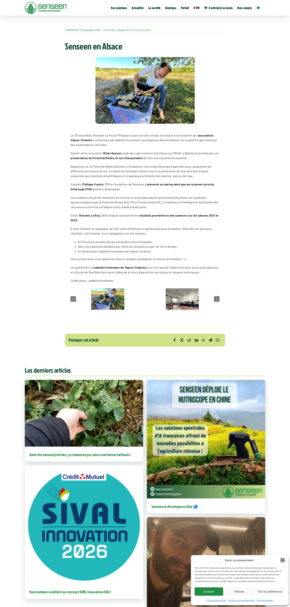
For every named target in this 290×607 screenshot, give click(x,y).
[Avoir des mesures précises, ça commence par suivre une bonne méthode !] (84, 413)
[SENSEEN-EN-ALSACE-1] (107, 299)
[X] (182, 340)
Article (134, 30)
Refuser (240, 591)
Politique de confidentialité (241, 600)
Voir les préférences (270, 591)
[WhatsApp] (203, 340)
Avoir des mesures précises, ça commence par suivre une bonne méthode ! (80, 454)
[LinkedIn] (196, 340)
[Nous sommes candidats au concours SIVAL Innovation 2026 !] (84, 524)
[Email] (217, 340)
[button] (282, 560)
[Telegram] (210, 340)
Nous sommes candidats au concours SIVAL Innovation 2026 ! (70, 592)
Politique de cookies (216, 600)
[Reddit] (189, 340)
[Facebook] (174, 340)
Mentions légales (265, 600)
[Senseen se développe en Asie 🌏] (206, 439)
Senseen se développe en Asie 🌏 (174, 506)
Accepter (208, 591)
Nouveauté (145, 30)
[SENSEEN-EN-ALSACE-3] (182, 299)
